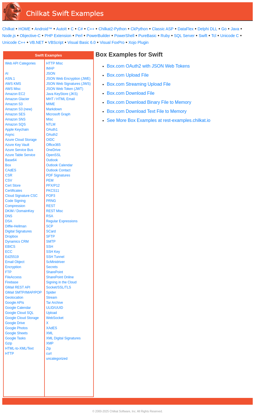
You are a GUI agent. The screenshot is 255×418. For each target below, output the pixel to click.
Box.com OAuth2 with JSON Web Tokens (148, 66)
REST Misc (54, 211)
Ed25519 (12, 257)
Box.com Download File (130, 93)
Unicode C (229, 35)
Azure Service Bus (19, 150)
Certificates (13, 191)
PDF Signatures (58, 175)
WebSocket (54, 318)
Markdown (54, 109)
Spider (51, 292)
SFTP (50, 236)
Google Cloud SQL (19, 313)
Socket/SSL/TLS (58, 287)
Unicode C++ (14, 42)
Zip (48, 348)
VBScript (55, 42)
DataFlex (186, 29)
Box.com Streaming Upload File (139, 84)
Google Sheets (16, 333)
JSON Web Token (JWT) (64, 89)
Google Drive (15, 323)
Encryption (13, 267)
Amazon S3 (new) (18, 109)
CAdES (10, 170)
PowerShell (124, 35)
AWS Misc (13, 89)
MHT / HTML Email (60, 99)
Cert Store (13, 186)
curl (49, 353)
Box (8, 165)
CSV (8, 180)
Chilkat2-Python (113, 29)
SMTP (51, 242)
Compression (15, 206)
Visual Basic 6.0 (81, 42)
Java (235, 29)
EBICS (10, 247)
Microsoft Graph (58, 114)
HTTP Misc (54, 63)
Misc (49, 119)
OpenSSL (53, 155)
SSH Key (53, 252)
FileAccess (13, 277)
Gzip (8, 343)
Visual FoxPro (112, 42)
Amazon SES (15, 114)
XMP (50, 343)
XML (49, 333)
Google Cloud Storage (22, 318)
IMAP (50, 68)
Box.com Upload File (128, 75)
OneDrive (53, 150)
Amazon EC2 (15, 94)
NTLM (51, 124)
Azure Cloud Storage (21, 140)
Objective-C (30, 35)
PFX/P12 (53, 186)
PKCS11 (52, 191)
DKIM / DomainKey (19, 211)
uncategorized (56, 359)
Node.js (9, 35)
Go (224, 29)
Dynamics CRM (17, 242)
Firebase (11, 282)
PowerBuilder (98, 35)
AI (6, 74)
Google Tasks (15, 338)
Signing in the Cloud (61, 282)
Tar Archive (54, 303)
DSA (8, 221)
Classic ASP (162, 29)
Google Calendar (18, 308)
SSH (49, 247)
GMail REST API (17, 287)
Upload (51, 313)
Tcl (213, 35)
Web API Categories (20, 63)
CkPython (139, 29)
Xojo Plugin (139, 42)
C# (80, 29)
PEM (50, 180)
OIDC (50, 140)
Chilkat (8, 29)
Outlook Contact (58, 170)
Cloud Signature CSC (21, 196)
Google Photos (16, 328)
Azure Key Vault (17, 145)
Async (9, 135)
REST (50, 206)
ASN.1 (10, 79)
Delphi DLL (207, 29)
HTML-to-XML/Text (19, 348)
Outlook (52, 160)
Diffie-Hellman (15, 226)
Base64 (11, 160)
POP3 (50, 196)
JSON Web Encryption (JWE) (68, 79)
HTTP (9, 353)
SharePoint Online (60, 277)
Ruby (165, 35)
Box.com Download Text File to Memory (147, 111)
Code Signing (15, 201)
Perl (78, 35)
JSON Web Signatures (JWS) (68, 84)
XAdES (51, 328)
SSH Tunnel (55, 257)
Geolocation (14, 298)
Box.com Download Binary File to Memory (149, 102)
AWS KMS (13, 84)
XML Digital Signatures (63, 338)
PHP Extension (58, 35)
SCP (49, 226)
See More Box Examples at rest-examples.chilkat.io (158, 120)
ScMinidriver (55, 262)
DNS (8, 216)
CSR (8, 175)
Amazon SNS (15, 119)
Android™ (43, 29)
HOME (24, 29)
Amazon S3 (14, 104)
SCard (51, 231)
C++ (90, 29)
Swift (203, 35)
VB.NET (36, 42)
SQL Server (184, 35)
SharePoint (54, 272)
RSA (49, 216)
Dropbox (11, 236)
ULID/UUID (54, 308)
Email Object (14, 262)
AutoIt (61, 29)
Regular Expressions (62, 221)
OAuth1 (52, 130)
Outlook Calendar (59, 165)
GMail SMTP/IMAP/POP (23, 292)
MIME (50, 104)
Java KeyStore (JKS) (62, 94)
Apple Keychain (17, 130)
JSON (50, 74)
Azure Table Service (20, 155)
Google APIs (14, 303)
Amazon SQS (15, 124)
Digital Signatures (18, 231)
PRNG (51, 201)
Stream (51, 298)
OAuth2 (52, 135)
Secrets (52, 267)
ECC (8, 252)
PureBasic (148, 35)
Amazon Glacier (17, 99)
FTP (8, 272)
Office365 (53, 145)
